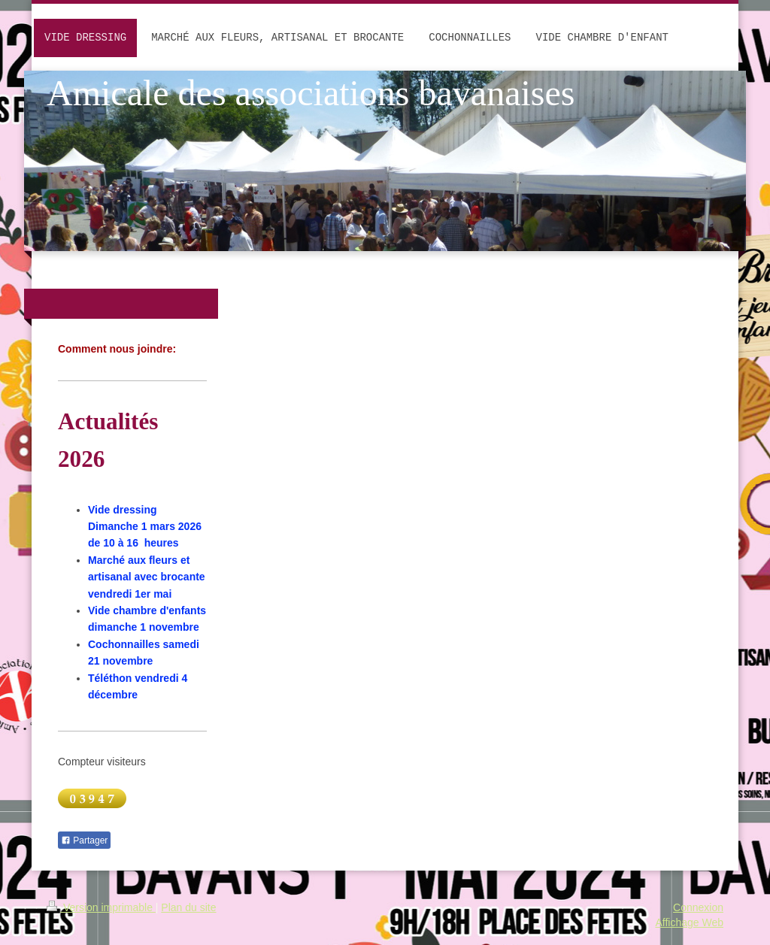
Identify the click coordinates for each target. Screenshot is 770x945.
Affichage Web (689, 922)
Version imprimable (101, 907)
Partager (84, 840)
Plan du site (188, 907)
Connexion (698, 907)
